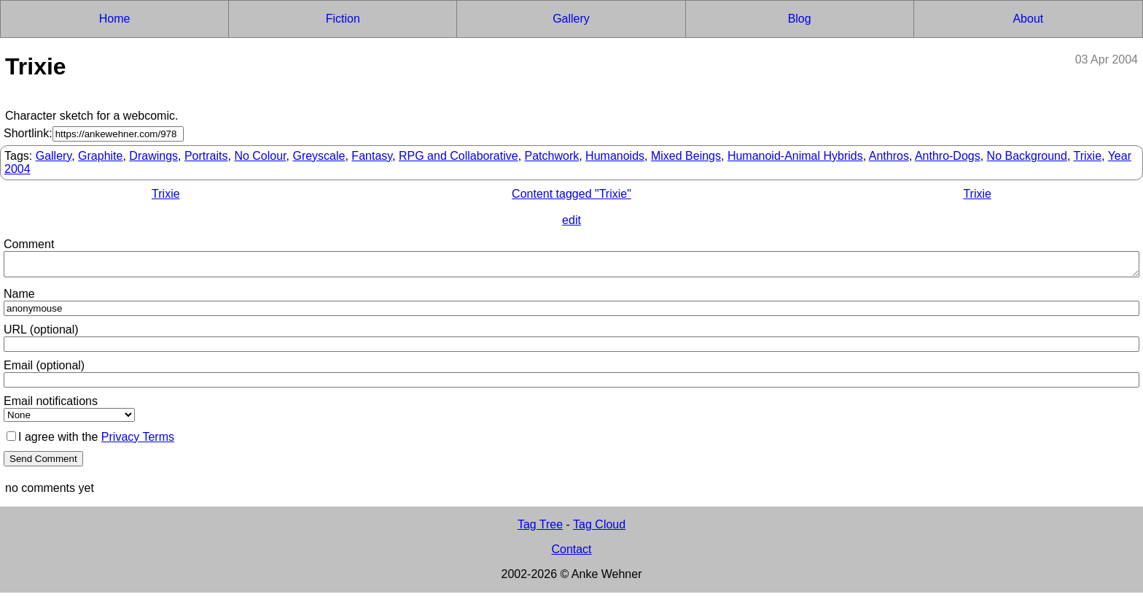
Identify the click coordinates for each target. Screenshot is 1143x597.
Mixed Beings (686, 156)
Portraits (206, 156)
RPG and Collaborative (458, 156)
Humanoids (614, 156)
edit (571, 220)
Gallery (54, 156)
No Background (1027, 156)
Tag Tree (540, 529)
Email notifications (51, 405)
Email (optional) (44, 369)
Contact (571, 553)
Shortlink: (28, 133)
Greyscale (318, 156)
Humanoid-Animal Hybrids (795, 156)
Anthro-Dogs (947, 156)
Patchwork (552, 156)
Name (19, 298)
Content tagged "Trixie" (571, 194)
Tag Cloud (599, 529)
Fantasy (371, 156)
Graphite (100, 156)
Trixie (1088, 156)
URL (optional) (41, 334)
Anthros (889, 156)
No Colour (260, 156)
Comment (29, 244)
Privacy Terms (137, 441)
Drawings (153, 156)
